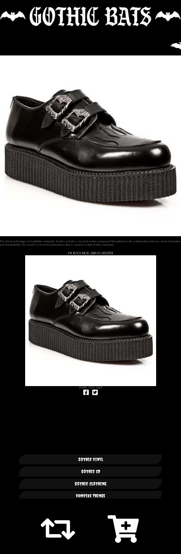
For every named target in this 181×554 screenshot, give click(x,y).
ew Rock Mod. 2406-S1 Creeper (90, 253)
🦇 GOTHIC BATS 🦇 (90, 16)
